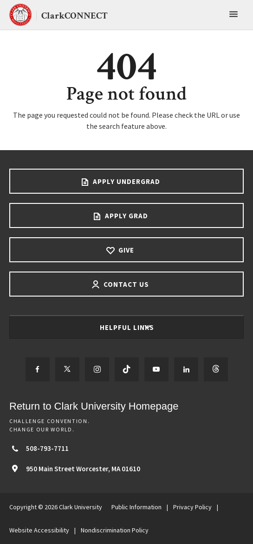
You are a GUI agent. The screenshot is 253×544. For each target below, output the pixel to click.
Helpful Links (128, 327)
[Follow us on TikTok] (127, 369)
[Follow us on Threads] (216, 369)
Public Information (136, 507)
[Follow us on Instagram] (97, 369)
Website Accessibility (39, 530)
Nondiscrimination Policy (115, 530)
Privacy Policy (192, 507)
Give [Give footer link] (125, 250)
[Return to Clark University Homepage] (126, 406)
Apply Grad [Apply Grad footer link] (125, 215)
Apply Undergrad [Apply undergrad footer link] (125, 181)
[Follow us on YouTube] (156, 369)
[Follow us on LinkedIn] (186, 369)
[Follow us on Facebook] (38, 369)
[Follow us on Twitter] (67, 369)
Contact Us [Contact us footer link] (125, 284)
